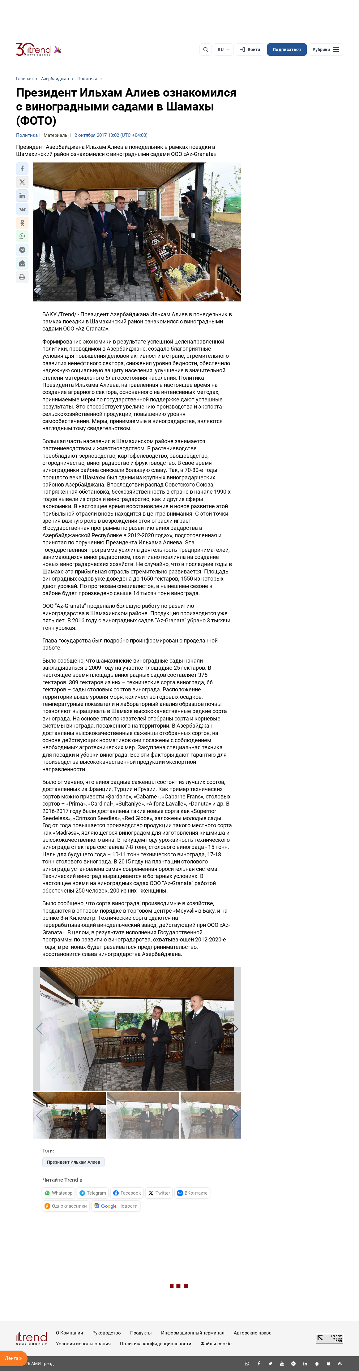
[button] (22, 169)
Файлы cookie (216, 1344)
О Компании (69, 1333)
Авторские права (252, 1333)
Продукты (141, 1333)
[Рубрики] (326, 49)
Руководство (106, 1333)
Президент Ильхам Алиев (73, 1162)
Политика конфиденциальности (155, 1344)
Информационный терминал (192, 1333)
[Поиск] (205, 49)
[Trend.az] (39, 49)
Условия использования (83, 1344)
